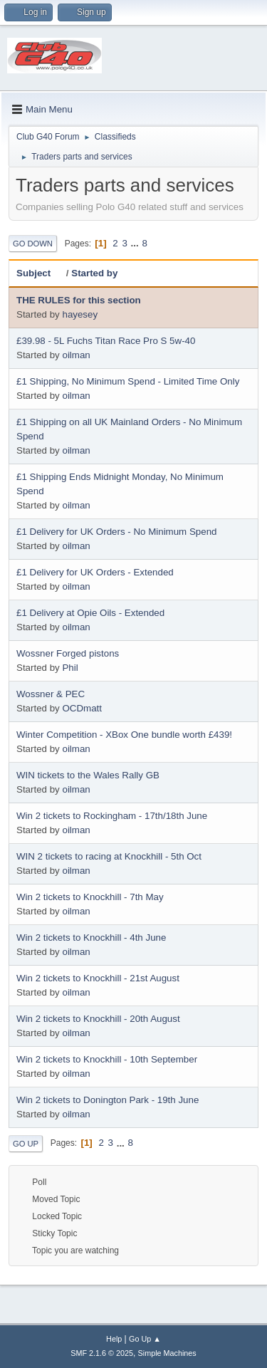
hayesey (80, 314)
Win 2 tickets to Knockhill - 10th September (106, 1059)
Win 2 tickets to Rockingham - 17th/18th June (111, 815)
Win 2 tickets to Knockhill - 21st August (97, 978)
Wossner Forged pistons (67, 653)
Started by (94, 273)
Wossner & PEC (50, 694)
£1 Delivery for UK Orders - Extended (95, 572)
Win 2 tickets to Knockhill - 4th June (91, 937)
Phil (70, 667)
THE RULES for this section (78, 300)
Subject (39, 273)
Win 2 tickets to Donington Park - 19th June (107, 1100)
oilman (76, 355)
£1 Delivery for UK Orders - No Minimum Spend (116, 531)
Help (114, 1339)
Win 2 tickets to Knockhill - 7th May (90, 897)
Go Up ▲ (145, 1339)
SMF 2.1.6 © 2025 (101, 1353)
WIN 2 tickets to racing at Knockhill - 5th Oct (108, 856)
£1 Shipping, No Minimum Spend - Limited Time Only (127, 381)
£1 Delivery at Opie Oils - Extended (90, 612)
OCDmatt (82, 708)
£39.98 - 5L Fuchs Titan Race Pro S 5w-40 (105, 340)
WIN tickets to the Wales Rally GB (87, 775)
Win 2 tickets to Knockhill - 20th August (98, 1018)
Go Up (25, 1143)
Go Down (33, 243)
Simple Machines (167, 1353)
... (136, 243)
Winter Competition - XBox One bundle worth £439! (124, 734)
